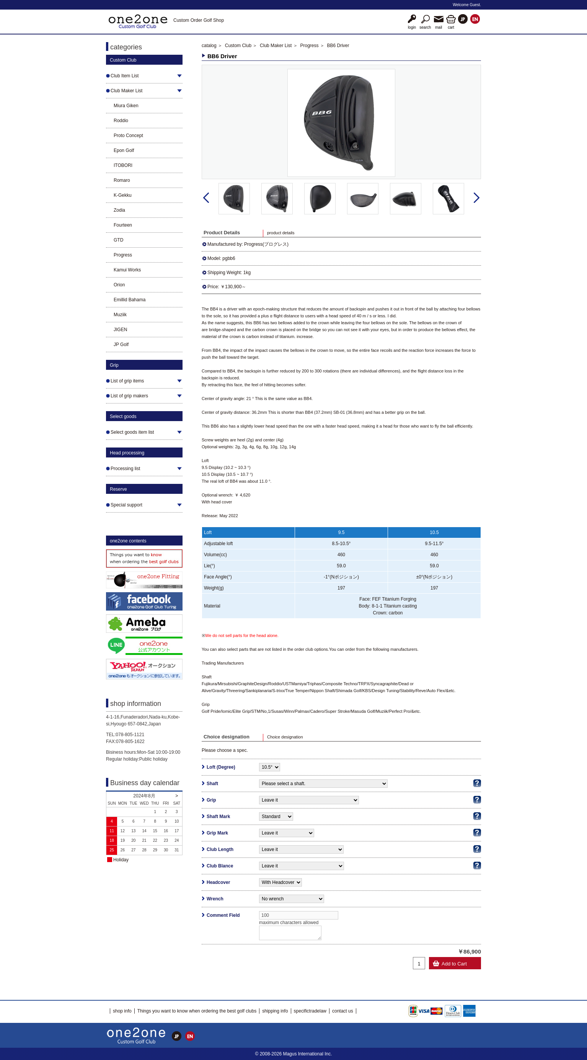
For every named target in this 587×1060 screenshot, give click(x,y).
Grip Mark (217, 833)
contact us (342, 1011)
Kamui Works (127, 270)
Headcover (218, 882)
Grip (211, 800)
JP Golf (121, 344)
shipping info (275, 1011)
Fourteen (123, 225)
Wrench (215, 899)
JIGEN (120, 329)
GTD (118, 240)
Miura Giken (126, 105)
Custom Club (238, 45)
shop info (122, 1011)
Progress (123, 255)
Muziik (120, 314)
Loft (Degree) (221, 767)
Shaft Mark (218, 816)
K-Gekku (123, 195)
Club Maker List (276, 45)
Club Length (220, 849)
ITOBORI (123, 165)
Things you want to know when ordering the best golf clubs (197, 1011)
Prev (206, 198)
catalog (209, 45)
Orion (119, 284)
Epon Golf (124, 150)
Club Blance (220, 866)
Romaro (122, 180)
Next (476, 198)
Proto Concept (128, 135)
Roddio (121, 120)
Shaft (212, 783)
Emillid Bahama (129, 299)
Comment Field (223, 915)
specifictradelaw (310, 1011)
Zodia (119, 210)
